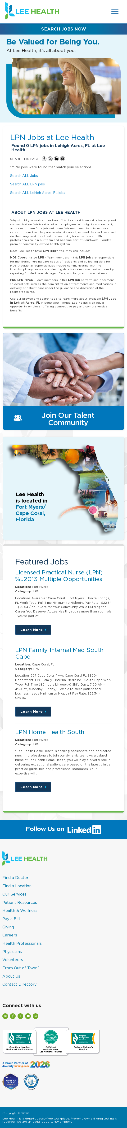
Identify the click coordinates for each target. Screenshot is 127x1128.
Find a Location (17, 886)
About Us (11, 976)
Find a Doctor (15, 877)
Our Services (14, 894)
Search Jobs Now (63, 29)
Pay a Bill (11, 919)
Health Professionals (22, 943)
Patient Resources (19, 902)
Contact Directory (19, 984)
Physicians (12, 951)
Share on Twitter (50, 158)
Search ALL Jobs (24, 175)
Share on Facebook (44, 158)
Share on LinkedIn (56, 158)
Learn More (35, 631)
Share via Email (62, 158)
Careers (9, 935)
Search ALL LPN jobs (27, 184)
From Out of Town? (20, 968)
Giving (8, 927)
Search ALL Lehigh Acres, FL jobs (37, 192)
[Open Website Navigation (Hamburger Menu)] (115, 11)
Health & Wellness (19, 910)
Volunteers (12, 959)
